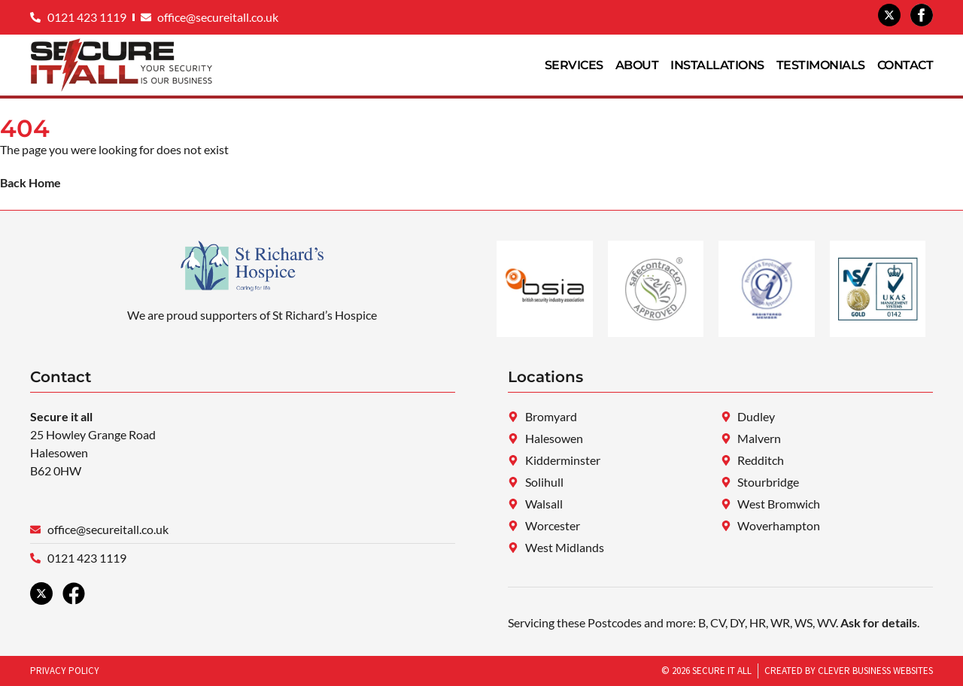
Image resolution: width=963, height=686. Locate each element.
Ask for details (878, 622)
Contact (905, 65)
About (637, 65)
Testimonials (820, 65)
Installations (717, 65)
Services (574, 65)
